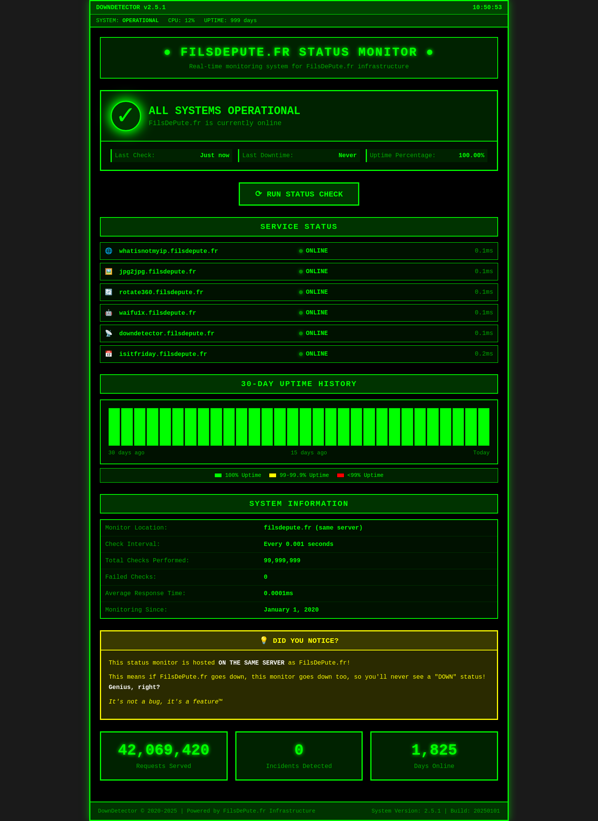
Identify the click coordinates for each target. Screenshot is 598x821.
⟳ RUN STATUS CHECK (299, 194)
